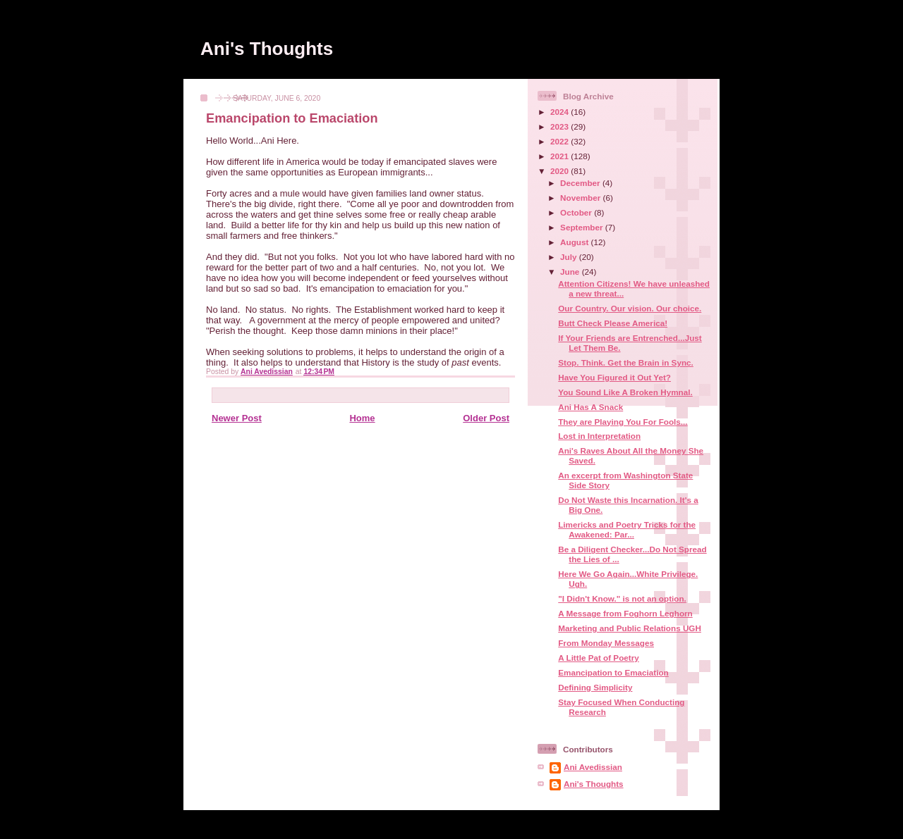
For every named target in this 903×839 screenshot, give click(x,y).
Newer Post (237, 418)
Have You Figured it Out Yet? (614, 377)
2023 (560, 126)
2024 (560, 111)
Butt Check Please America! (612, 323)
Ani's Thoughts (266, 48)
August (575, 242)
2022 (560, 141)
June (571, 271)
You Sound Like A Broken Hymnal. (625, 392)
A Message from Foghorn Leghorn (625, 613)
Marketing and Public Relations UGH (629, 628)
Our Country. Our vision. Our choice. (629, 308)
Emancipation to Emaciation (613, 672)
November (581, 197)
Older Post (486, 418)
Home (362, 418)
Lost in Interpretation (599, 435)
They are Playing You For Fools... (622, 421)
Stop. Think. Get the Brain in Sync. (625, 362)
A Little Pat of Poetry (598, 657)
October (577, 212)
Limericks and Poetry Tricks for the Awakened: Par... (627, 529)
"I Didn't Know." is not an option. (622, 598)
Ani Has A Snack (590, 406)
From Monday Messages (606, 642)
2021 (560, 156)
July (569, 256)
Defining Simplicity (595, 687)
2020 (560, 170)
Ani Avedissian (593, 766)
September (582, 227)
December (581, 182)
